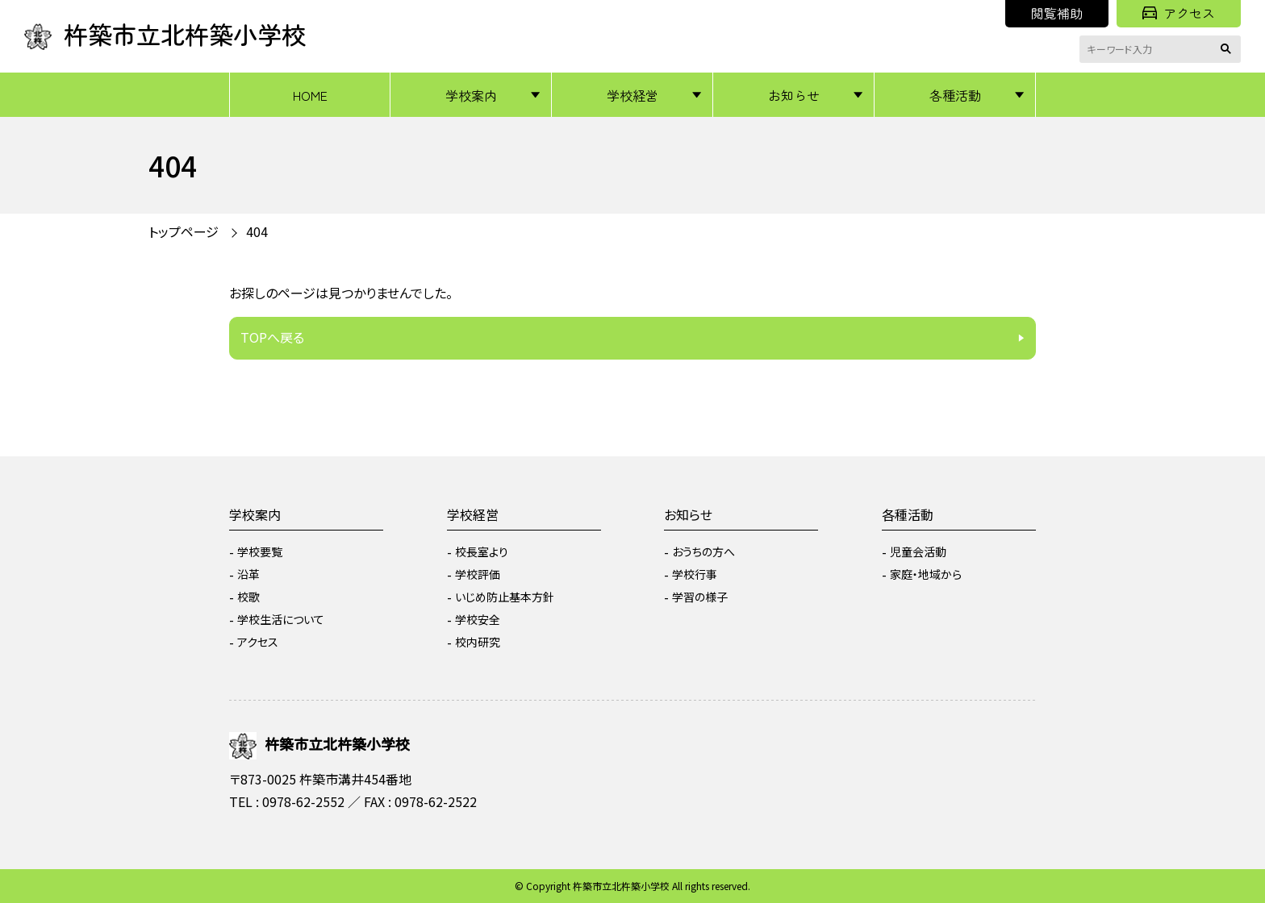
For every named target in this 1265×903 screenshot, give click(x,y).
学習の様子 (700, 597)
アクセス (1178, 13)
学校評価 (477, 574)
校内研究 (477, 642)
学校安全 (477, 619)
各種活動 (955, 95)
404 (257, 231)
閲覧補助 (1057, 13)
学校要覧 (259, 551)
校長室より (481, 551)
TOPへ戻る (272, 337)
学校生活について (280, 619)
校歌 (248, 597)
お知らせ (794, 95)
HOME (310, 95)
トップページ (183, 231)
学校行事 (694, 574)
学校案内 (471, 95)
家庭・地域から (926, 574)
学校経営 (632, 95)
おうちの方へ (703, 551)
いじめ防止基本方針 (504, 597)
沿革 (248, 574)
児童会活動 (918, 551)
